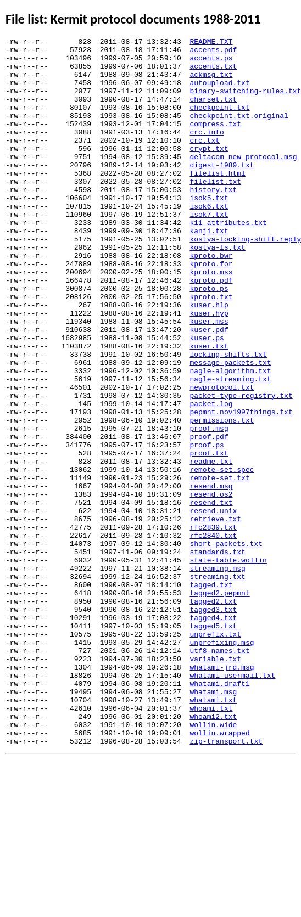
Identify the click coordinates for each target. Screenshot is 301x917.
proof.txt (208, 537)
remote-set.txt (219, 566)
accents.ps (210, 62)
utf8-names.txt (219, 774)
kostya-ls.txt (217, 290)
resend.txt (210, 596)
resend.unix (213, 606)
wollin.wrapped (219, 872)
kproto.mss (210, 319)
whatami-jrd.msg (221, 793)
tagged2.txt (213, 714)
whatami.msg (213, 823)
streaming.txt (217, 685)
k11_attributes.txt (227, 260)
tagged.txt (210, 695)
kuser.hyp (208, 369)
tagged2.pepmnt (219, 705)
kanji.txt (208, 270)
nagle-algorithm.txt (230, 438)
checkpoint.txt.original (238, 132)
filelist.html (217, 201)
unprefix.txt (215, 754)
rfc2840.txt (213, 635)
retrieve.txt (215, 616)
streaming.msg (217, 675)
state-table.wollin (227, 665)
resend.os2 (210, 586)
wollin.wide (213, 863)
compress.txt (215, 142)
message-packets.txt (230, 428)
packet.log (210, 477)
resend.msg (210, 576)
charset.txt (213, 112)
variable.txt (215, 784)
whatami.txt (213, 833)
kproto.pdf (210, 329)
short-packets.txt (226, 645)
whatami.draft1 (219, 813)
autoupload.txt (219, 92)
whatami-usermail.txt (232, 803)
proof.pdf (208, 517)
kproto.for (210, 309)
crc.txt (204, 161)
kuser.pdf (208, 388)
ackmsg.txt (210, 82)
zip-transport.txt (226, 882)
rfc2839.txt (213, 626)
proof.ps (206, 527)
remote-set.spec (221, 556)
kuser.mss (208, 379)
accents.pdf (213, 53)
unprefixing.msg (221, 764)
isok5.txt (208, 230)
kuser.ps (206, 398)
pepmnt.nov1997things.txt (240, 487)
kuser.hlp (208, 359)
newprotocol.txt (221, 458)
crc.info (206, 151)
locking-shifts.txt (227, 418)
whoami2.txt (213, 853)
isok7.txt (208, 250)
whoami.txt (210, 843)
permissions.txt (221, 497)
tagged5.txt (213, 744)
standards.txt (217, 655)
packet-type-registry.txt (240, 467)
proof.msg (208, 507)
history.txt (213, 221)
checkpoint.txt (219, 122)
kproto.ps (208, 339)
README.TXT (210, 43)
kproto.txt (210, 349)
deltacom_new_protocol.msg (243, 181)
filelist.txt (215, 211)
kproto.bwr (210, 300)
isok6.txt (208, 240)
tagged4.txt (213, 734)
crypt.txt (208, 171)
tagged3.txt (213, 724)
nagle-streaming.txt (230, 448)
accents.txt (213, 72)
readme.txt (210, 547)
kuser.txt (208, 408)
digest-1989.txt (221, 191)
